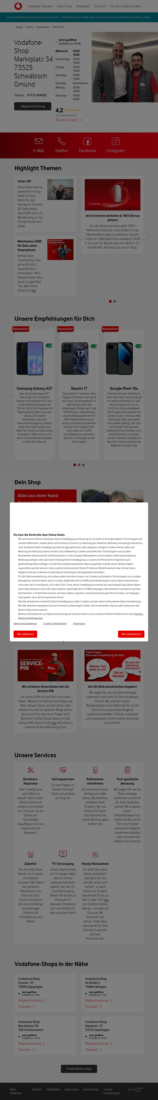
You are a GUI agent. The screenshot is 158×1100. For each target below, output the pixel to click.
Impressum (79, 623)
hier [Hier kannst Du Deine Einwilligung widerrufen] (67, 547)
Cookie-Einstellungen (55, 623)
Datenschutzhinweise (25, 623)
